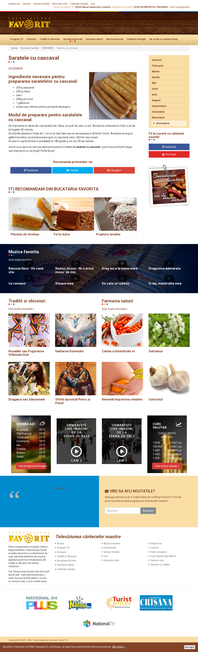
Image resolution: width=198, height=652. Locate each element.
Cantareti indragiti (136, 39)
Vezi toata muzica (20, 259)
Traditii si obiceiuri (49, 39)
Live (93, 3)
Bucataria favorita (72, 39)
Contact (26, 3)
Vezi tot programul (180, 7)
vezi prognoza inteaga (32, 465)
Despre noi (14, 3)
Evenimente (110, 547)
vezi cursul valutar (167, 465)
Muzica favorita (114, 39)
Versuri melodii (41, 3)
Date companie (158, 552)
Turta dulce (61, 234)
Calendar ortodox (79, 3)
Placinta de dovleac (25, 234)
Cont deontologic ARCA (162, 556)
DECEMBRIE (47, 48)
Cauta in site (157, 560)
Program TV (16, 39)
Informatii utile (59, 3)
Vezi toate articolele (21, 308)
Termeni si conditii (160, 564)
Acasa (14, 48)
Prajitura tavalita (108, 234)
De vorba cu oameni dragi (163, 39)
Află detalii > (118, 646)
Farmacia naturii (94, 39)
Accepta (189, 647)
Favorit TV (59, 488)
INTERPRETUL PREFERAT (154, 7)
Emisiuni (31, 39)
